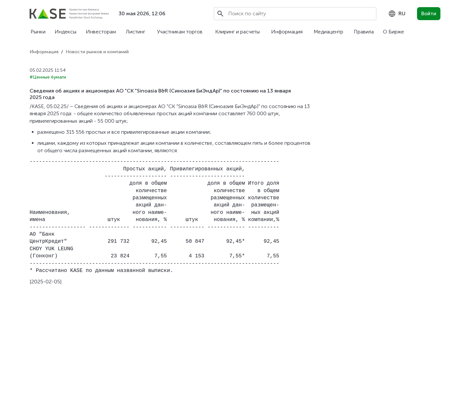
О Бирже (393, 32)
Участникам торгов (179, 32)
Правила (364, 32)
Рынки (38, 32)
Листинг (135, 32)
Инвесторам (101, 32)
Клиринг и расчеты (237, 32)
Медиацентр (328, 32)
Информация (287, 32)
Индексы (65, 32)
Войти (428, 13)
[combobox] (396, 13)
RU (396, 14)
